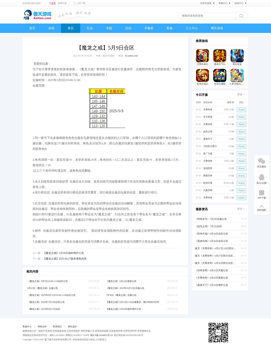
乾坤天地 (207, 183)
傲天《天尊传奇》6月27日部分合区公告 (215, 255)
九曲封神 (207, 190)
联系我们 (57, 326)
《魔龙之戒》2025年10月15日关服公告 (125, 288)
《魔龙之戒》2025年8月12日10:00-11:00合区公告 (51, 295)
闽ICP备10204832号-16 (101, 335)
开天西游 (207, 117)
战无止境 (207, 131)
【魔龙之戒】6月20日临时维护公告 (123, 309)
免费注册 (62, 3)
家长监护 (72, 326)
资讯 (71, 28)
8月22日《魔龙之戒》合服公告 (42, 288)
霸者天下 (207, 139)
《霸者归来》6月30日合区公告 (211, 241)
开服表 (148, 28)
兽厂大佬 (207, 153)
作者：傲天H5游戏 (105, 55)
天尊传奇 (207, 109)
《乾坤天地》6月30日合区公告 (211, 233)
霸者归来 (207, 175)
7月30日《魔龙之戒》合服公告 (121, 295)
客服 (170, 28)
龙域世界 (207, 168)
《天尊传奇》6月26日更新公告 (211, 277)
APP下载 (81, 3)
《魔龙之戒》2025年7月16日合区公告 (46, 302)
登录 (53, 3)
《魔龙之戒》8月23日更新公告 (121, 281)
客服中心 (27, 326)
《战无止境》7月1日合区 (208, 226)
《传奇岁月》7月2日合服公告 (211, 219)
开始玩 (241, 109)
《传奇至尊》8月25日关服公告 (211, 270)
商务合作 (42, 326)
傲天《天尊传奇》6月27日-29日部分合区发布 (215, 248)
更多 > (241, 94)
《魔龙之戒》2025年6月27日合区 (43, 309)
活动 (128, 28)
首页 (32, 28)
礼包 (90, 28)
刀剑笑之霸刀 (210, 146)
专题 (109, 28)
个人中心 (192, 28)
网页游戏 (217, 28)
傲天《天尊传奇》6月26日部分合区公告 (215, 263)
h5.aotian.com (131, 55)
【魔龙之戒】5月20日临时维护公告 (63, 253)
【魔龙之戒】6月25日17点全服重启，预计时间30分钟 (132, 302)
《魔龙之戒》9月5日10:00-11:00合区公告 (47, 281)
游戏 (51, 28)
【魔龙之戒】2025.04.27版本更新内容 (65, 258)
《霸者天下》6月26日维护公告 (211, 285)
